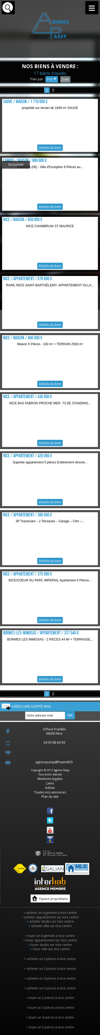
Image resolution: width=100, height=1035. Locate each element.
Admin (50, 788)
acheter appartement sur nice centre (50, 917)
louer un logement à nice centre (50, 935)
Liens (50, 783)
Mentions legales (50, 779)
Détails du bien (50, 125)
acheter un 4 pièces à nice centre (50, 978)
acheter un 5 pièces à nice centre (50, 988)
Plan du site (50, 796)
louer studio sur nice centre (50, 944)
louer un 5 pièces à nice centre (50, 1027)
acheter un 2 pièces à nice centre (50, 959)
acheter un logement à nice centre (50, 912)
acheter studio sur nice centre (50, 921)
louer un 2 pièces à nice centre (50, 997)
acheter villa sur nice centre (50, 926)
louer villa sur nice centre (50, 949)
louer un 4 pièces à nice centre (50, 1017)
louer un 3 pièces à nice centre (50, 1007)
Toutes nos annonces (50, 792)
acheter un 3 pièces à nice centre (50, 968)
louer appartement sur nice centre (50, 940)
